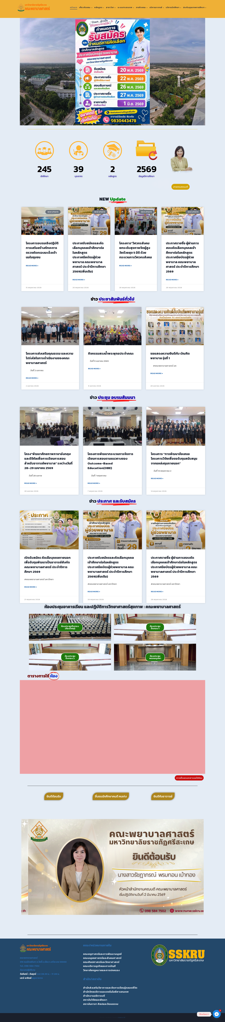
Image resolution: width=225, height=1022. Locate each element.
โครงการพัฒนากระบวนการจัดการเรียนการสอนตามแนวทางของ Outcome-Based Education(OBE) (110, 461)
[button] (25, 72)
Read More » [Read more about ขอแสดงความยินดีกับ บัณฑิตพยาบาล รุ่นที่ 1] (156, 373)
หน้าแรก (73, 7)
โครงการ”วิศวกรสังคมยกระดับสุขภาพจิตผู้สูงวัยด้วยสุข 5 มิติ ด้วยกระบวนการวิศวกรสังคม (135, 250)
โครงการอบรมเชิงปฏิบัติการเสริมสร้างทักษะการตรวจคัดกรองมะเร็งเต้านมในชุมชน (42, 250)
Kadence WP (121, 1017)
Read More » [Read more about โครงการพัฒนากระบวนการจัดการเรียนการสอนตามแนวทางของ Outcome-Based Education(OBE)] (94, 483)
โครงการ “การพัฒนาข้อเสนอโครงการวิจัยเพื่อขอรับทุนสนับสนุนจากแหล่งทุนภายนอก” (174, 459)
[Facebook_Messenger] (217, 1014)
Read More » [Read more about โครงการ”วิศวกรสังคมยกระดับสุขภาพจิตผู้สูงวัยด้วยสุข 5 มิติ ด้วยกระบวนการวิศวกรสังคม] (125, 265)
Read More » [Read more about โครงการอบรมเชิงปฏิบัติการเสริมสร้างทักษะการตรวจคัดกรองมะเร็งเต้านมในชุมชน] (32, 265)
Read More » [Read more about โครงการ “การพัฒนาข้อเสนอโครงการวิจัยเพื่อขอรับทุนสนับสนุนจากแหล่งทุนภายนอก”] (157, 478)
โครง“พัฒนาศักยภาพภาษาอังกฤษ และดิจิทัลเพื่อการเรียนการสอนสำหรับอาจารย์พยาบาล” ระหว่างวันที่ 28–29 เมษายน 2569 (48, 461)
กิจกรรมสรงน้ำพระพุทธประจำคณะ (111, 353)
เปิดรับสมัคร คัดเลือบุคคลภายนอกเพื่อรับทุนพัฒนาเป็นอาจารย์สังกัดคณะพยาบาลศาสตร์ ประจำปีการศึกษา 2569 (47, 564)
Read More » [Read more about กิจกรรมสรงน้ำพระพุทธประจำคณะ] (94, 368)
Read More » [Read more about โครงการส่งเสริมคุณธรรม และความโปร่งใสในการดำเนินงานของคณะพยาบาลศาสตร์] (32, 378)
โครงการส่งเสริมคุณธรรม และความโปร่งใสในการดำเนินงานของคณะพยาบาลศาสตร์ (49, 358)
